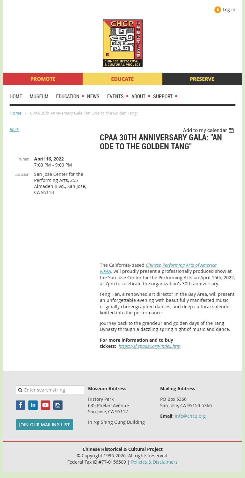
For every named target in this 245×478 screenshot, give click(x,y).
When (24, 158)
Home (15, 113)
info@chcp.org (190, 416)
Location (22, 174)
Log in (229, 9)
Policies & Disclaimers (154, 462)
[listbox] (209, 130)
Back (14, 129)
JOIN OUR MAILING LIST (44, 425)
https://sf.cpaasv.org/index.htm (150, 346)
